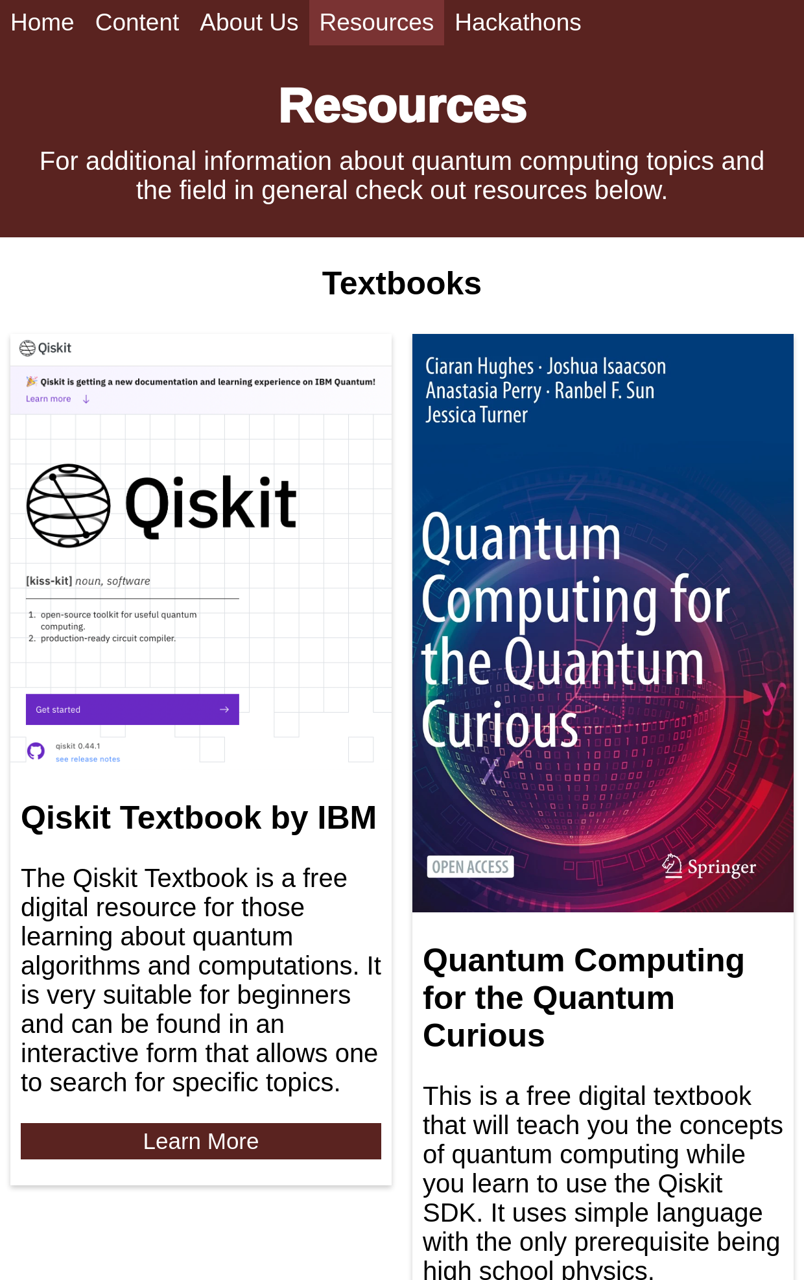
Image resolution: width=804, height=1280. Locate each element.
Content (137, 22)
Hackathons (518, 22)
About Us (249, 22)
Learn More (201, 1141)
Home (42, 22)
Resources (377, 22)
